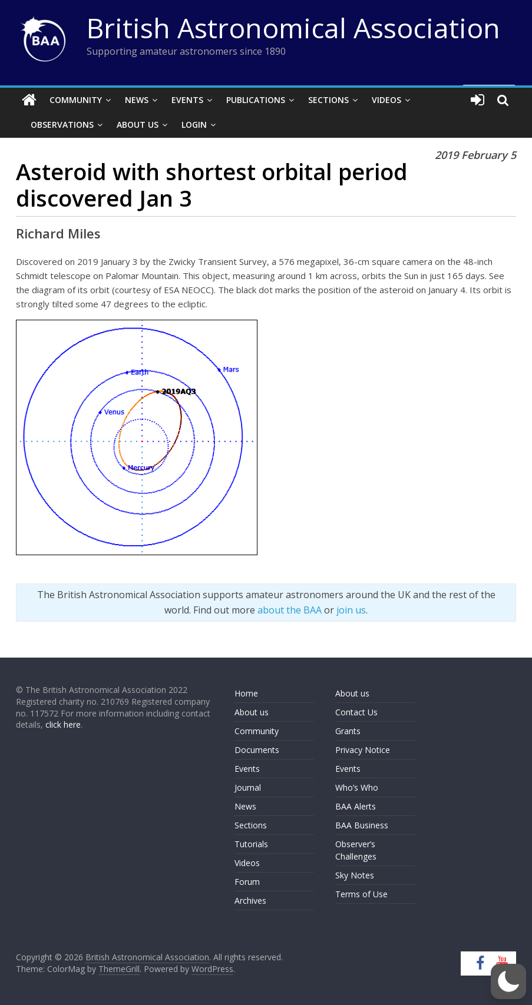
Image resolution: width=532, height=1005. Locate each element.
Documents (256, 749)
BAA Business (361, 825)
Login (194, 124)
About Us (137, 124)
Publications (255, 99)
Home (246, 693)
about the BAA (289, 609)
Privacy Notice (362, 749)
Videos (386, 99)
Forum (247, 881)
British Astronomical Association (293, 27)
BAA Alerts (355, 806)
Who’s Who (356, 787)
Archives (250, 900)
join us (351, 609)
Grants (348, 731)
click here (63, 724)
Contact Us (356, 712)
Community (75, 99)
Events (187, 99)
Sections (328, 99)
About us (251, 712)
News (136, 99)
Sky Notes (354, 875)
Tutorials (251, 844)
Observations (62, 124)
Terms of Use (361, 894)
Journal (247, 787)
